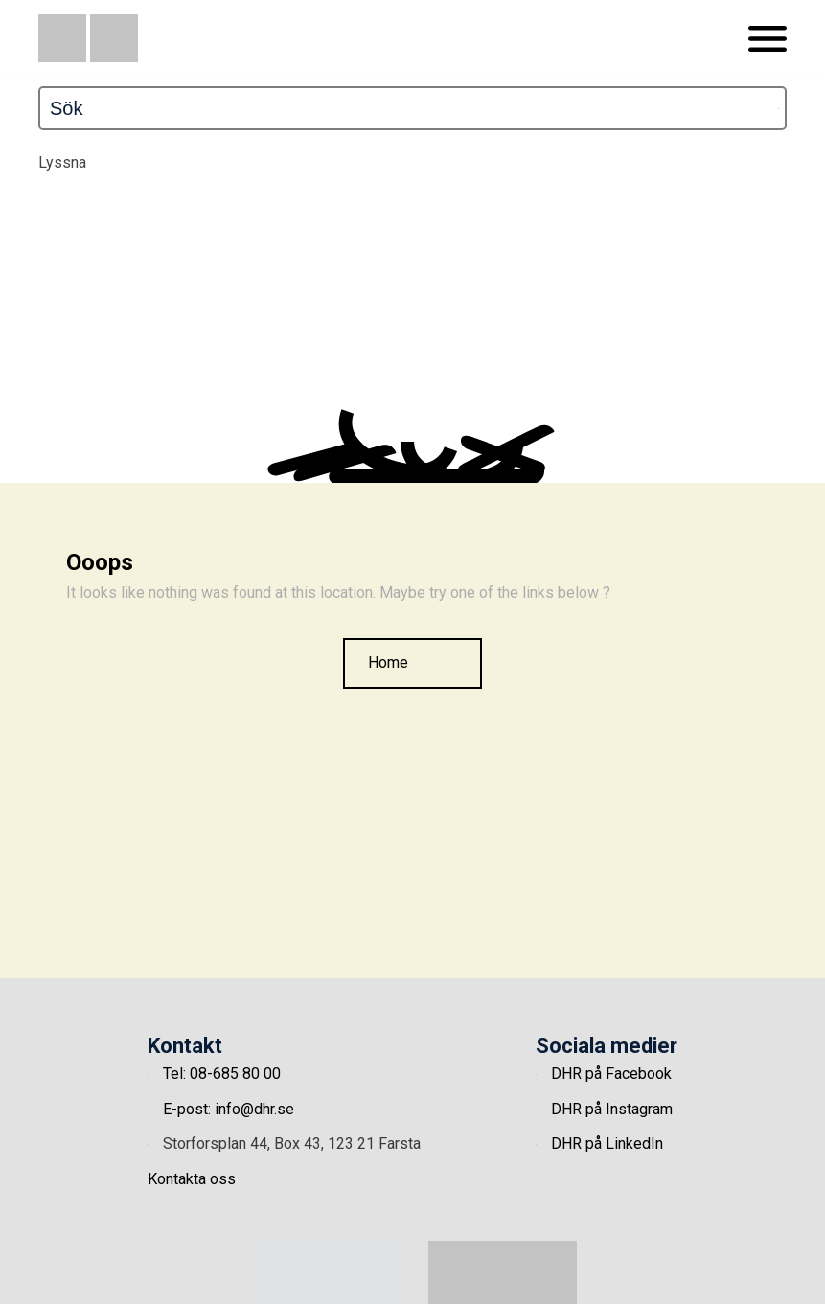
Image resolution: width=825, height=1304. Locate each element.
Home (388, 662)
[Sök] (338, 108)
